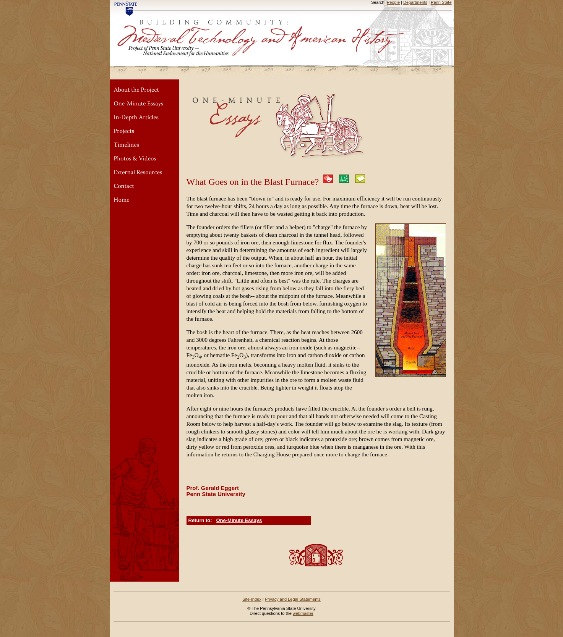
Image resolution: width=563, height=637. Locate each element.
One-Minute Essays (239, 520)
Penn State (441, 2)
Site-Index (251, 599)
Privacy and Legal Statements (293, 599)
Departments (415, 2)
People (393, 2)
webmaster (303, 613)
